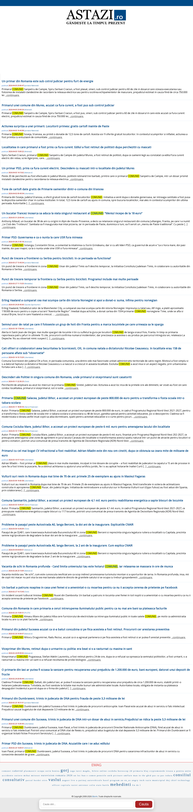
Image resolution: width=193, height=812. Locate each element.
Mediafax (28, 283)
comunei (6, 771)
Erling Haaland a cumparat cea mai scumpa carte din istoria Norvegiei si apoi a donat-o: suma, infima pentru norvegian (79, 300)
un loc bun (80, 776)
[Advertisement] (96, 50)
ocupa (41, 771)
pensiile (101, 775)
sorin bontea (52, 771)
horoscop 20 (125, 771)
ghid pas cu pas (155, 776)
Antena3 (28, 109)
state (99, 785)
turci (79, 771)
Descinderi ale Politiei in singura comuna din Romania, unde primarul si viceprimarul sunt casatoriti (67, 377)
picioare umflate (122, 776)
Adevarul (28, 172)
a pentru (179, 771)
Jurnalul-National (31, 85)
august (66, 780)
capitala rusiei (69, 785)
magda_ (87, 771)
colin (92, 785)
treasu (169, 771)
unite (188, 771)
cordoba (112, 771)
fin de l (136, 785)
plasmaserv (30, 771)
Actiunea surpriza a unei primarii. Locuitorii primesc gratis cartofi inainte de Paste (55, 126)
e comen (91, 776)
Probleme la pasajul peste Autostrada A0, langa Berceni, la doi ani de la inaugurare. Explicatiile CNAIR (67, 524)
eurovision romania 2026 (57, 775)
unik (110, 776)
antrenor (84, 785)
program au (117, 780)
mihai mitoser (32, 775)
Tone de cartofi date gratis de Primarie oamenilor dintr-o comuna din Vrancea (52, 189)
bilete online (99, 771)
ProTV (27, 613)
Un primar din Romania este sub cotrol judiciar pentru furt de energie (47, 81)
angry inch (138, 780)
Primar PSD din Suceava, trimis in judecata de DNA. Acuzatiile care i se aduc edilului (56, 743)
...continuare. (12, 95)
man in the (139, 776)
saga (72, 771)
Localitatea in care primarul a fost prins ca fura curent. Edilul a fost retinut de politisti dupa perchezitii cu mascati (76, 147)
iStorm (95, 796)
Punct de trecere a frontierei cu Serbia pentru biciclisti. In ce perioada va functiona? (56, 258)
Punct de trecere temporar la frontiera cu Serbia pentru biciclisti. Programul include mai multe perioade (70, 279)
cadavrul (17, 771)
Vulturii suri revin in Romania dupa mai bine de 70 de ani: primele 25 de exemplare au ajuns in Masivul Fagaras (73, 476)
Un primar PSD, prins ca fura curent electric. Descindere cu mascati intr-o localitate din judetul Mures (68, 168)
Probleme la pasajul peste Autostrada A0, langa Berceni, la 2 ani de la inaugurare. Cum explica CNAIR (67, 545)
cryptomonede (157, 771)
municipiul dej (161, 780)
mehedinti (120, 784)
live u (74, 780)
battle (106, 785)
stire (45, 780)
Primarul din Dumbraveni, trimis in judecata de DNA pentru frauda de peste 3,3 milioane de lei (63, 698)
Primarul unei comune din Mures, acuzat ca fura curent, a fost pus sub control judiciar (58, 105)
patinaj (83, 780)
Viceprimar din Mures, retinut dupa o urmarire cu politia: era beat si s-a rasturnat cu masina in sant (67, 649)
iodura (169, 776)
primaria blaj (141, 771)
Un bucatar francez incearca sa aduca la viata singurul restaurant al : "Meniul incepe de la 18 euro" (72, 213)
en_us (127, 780)
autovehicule (95, 780)
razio (148, 780)
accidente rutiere (12, 775)
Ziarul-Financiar (31, 407)
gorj (65, 770)
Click (26, 381)
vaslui (54, 779)
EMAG (96, 764)
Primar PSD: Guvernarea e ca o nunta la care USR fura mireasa (42, 237)
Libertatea (29, 193)
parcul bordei (33, 780)
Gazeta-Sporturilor (32, 304)
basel (106, 780)
